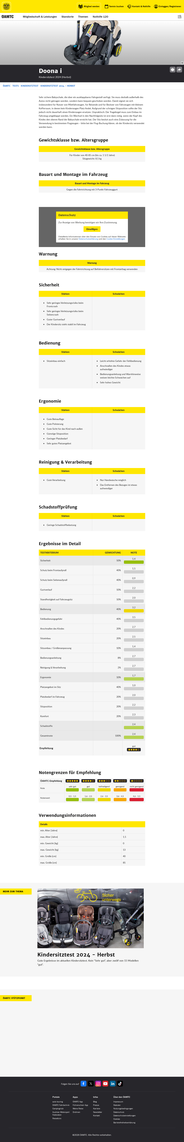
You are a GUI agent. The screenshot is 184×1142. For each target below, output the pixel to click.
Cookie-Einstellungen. (116, 238)
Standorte (68, 16)
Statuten (117, 1105)
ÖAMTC (6, 86)
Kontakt (96, 1116)
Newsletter (97, 1112)
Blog (95, 1102)
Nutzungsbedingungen (123, 1109)
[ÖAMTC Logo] (6, 6)
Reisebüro (56, 1118)
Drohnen (76, 1112)
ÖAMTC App (78, 1102)
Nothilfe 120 (100, 16)
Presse (96, 1105)
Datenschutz (118, 1112)
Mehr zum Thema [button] (13, 891)
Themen (83, 16)
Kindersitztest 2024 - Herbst (58, 86)
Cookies (116, 1119)
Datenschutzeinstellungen (124, 1116)
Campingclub (58, 1109)
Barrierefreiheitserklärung (124, 1123)
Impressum (118, 1102)
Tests (16, 86)
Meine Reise (78, 1109)
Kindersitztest (29, 86)
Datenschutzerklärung (88, 238)
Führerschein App (80, 1105)
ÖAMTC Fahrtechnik (60, 1105)
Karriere (96, 1109)
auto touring (57, 1102)
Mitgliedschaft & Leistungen (40, 16)
